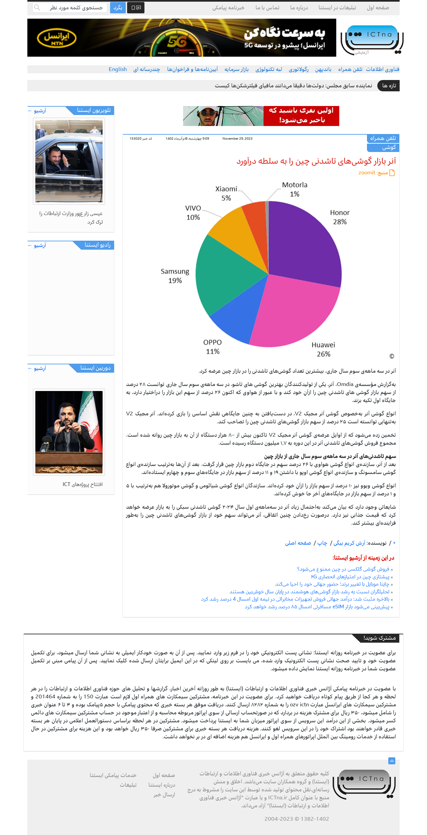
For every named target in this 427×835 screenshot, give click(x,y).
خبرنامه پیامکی (228, 7)
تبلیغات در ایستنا (337, 7)
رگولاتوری (299, 69)
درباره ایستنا (161, 785)
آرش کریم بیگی (348, 543)
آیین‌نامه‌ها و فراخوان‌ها (192, 69)
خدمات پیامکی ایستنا (113, 775)
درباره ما (299, 7)
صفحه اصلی (298, 543)
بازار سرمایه (237, 69)
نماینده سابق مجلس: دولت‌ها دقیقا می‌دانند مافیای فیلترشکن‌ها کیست (293, 85)
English (118, 69)
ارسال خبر (164, 794)
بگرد (117, 7)
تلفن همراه (350, 69)
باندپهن (323, 69)
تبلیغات (128, 785)
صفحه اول (378, 7)
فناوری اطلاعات (383, 69)
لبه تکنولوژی (269, 69)
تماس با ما (268, 7)
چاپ (322, 543)
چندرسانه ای (146, 69)
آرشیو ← (36, 111)
